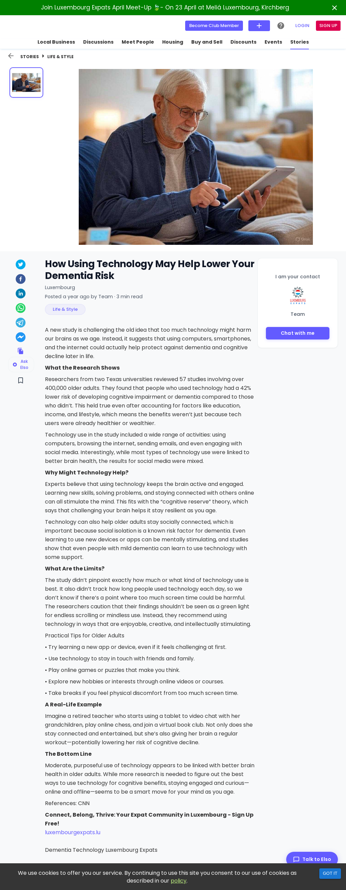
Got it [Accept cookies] (330, 873)
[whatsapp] (20, 309)
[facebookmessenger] (20, 338)
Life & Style (60, 56)
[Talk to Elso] (312, 859)
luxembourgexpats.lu (72, 832)
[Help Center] (281, 26)
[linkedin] (20, 294)
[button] (65, 309)
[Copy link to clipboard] (20, 351)
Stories (29, 56)
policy (179, 881)
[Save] (20, 380)
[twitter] (20, 265)
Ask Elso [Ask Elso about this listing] (20, 364)
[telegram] (20, 323)
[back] (11, 56)
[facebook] (20, 280)
